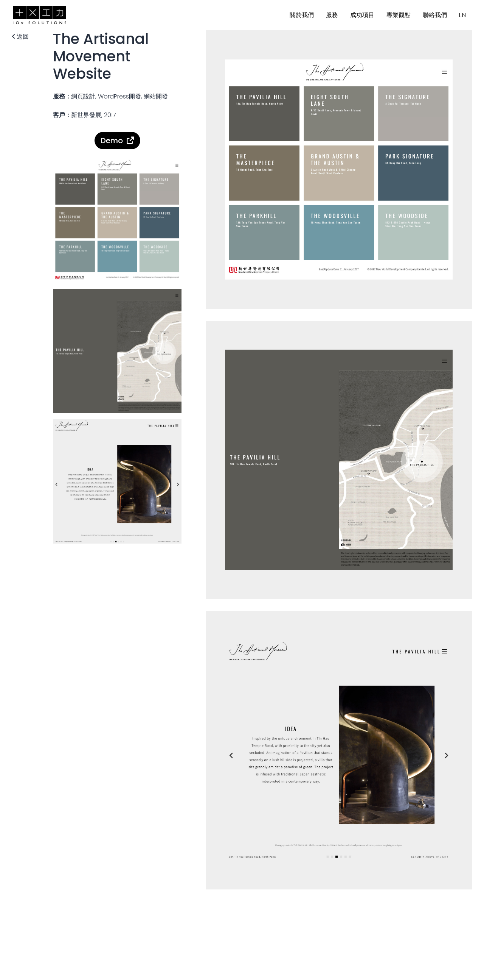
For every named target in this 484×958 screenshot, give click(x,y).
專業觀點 (398, 15)
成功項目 (362, 15)
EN (462, 15)
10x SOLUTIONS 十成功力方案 (39, 15)
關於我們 (302, 15)
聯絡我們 (435, 15)
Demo (112, 140)
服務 (332, 15)
